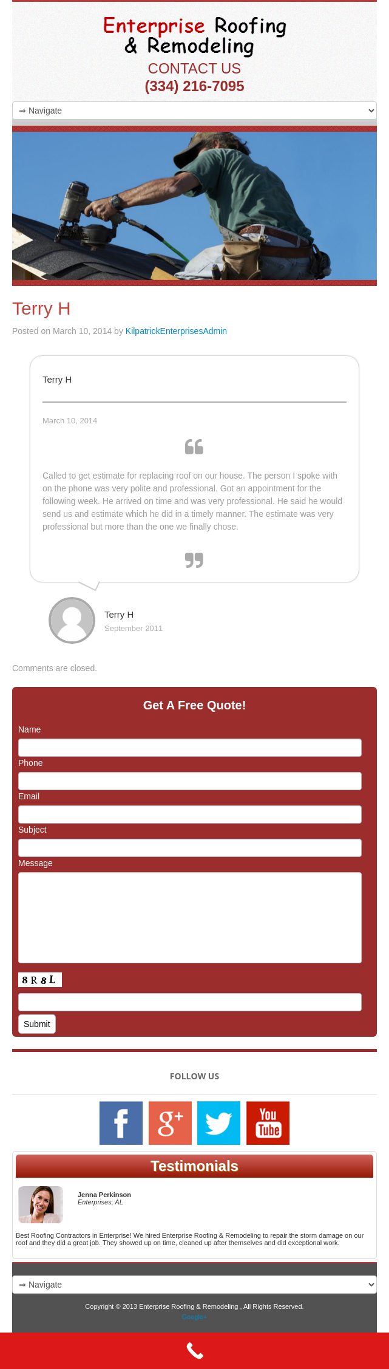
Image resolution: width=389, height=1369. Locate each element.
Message (35, 863)
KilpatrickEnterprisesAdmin (176, 331)
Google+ (195, 1316)
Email (28, 796)
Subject (32, 830)
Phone (30, 763)
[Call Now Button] (194, 1351)
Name (29, 729)
